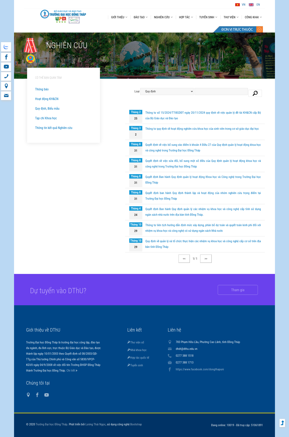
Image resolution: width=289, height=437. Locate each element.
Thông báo (42, 89)
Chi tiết (70, 370)
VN (243, 4)
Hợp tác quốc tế (138, 357)
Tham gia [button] (234, 290)
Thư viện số (135, 342)
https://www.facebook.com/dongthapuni (200, 369)
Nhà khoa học (137, 350)
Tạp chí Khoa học (46, 118)
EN (258, 4)
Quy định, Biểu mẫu (47, 108)
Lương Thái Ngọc (95, 424)
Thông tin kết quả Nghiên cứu (53, 128)
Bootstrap (136, 424)
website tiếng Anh (5, 46)
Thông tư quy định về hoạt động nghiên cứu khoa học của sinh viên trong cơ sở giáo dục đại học (202, 129)
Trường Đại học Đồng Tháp (51, 424)
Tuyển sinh (135, 365)
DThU (63, 16)
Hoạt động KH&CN (46, 99)
